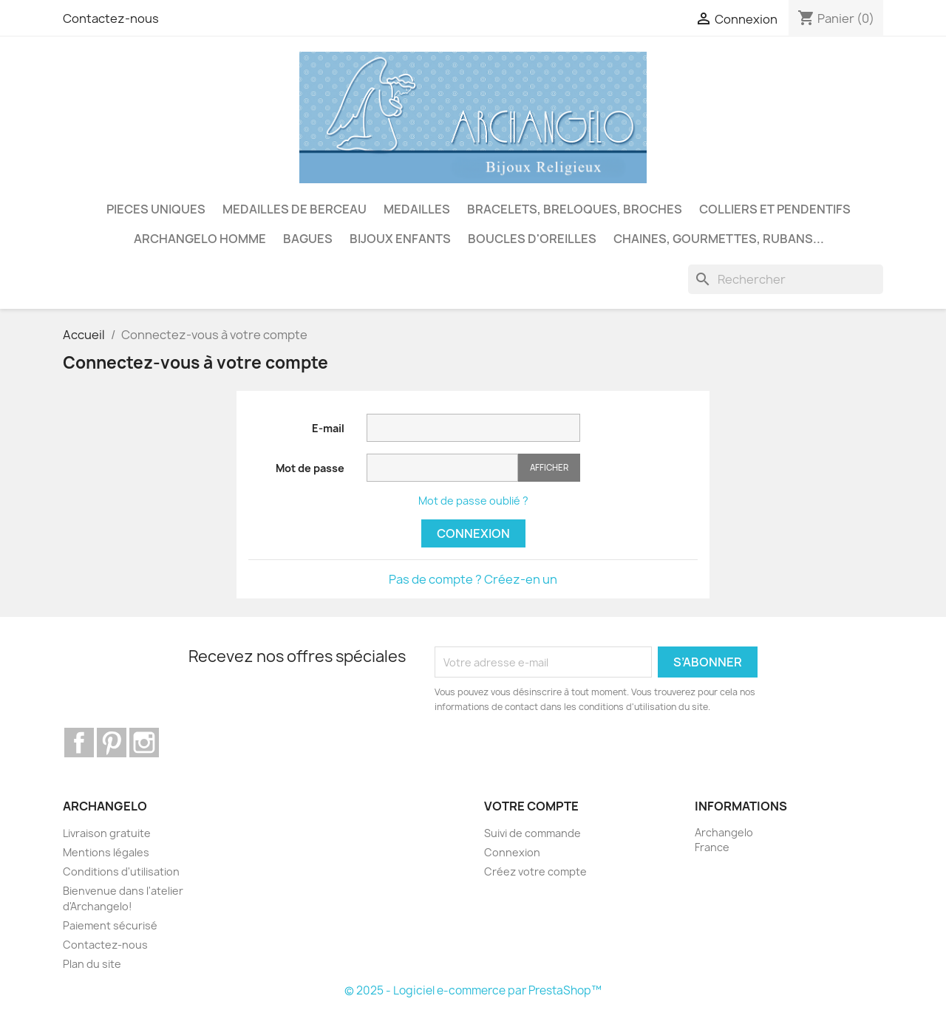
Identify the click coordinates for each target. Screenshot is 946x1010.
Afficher (549, 467)
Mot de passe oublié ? (473, 501)
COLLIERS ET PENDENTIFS (775, 209)
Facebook (79, 742)
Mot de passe (310, 468)
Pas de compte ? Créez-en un (473, 579)
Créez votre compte (535, 871)
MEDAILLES (417, 209)
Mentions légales (106, 852)
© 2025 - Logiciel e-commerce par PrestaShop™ (473, 990)
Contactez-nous (111, 18)
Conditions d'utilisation (121, 871)
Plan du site (92, 964)
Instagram (144, 742)
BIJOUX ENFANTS (400, 239)
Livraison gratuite (107, 833)
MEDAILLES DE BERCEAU (294, 209)
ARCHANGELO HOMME (200, 239)
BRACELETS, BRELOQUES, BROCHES (574, 209)
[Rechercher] (785, 279)
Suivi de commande (532, 833)
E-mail (328, 428)
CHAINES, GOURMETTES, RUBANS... (718, 239)
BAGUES (308, 239)
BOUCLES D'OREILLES (532, 239)
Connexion (473, 533)
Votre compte (531, 806)
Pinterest (111, 742)
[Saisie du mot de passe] (442, 468)
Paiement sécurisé (110, 925)
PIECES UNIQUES (155, 209)
